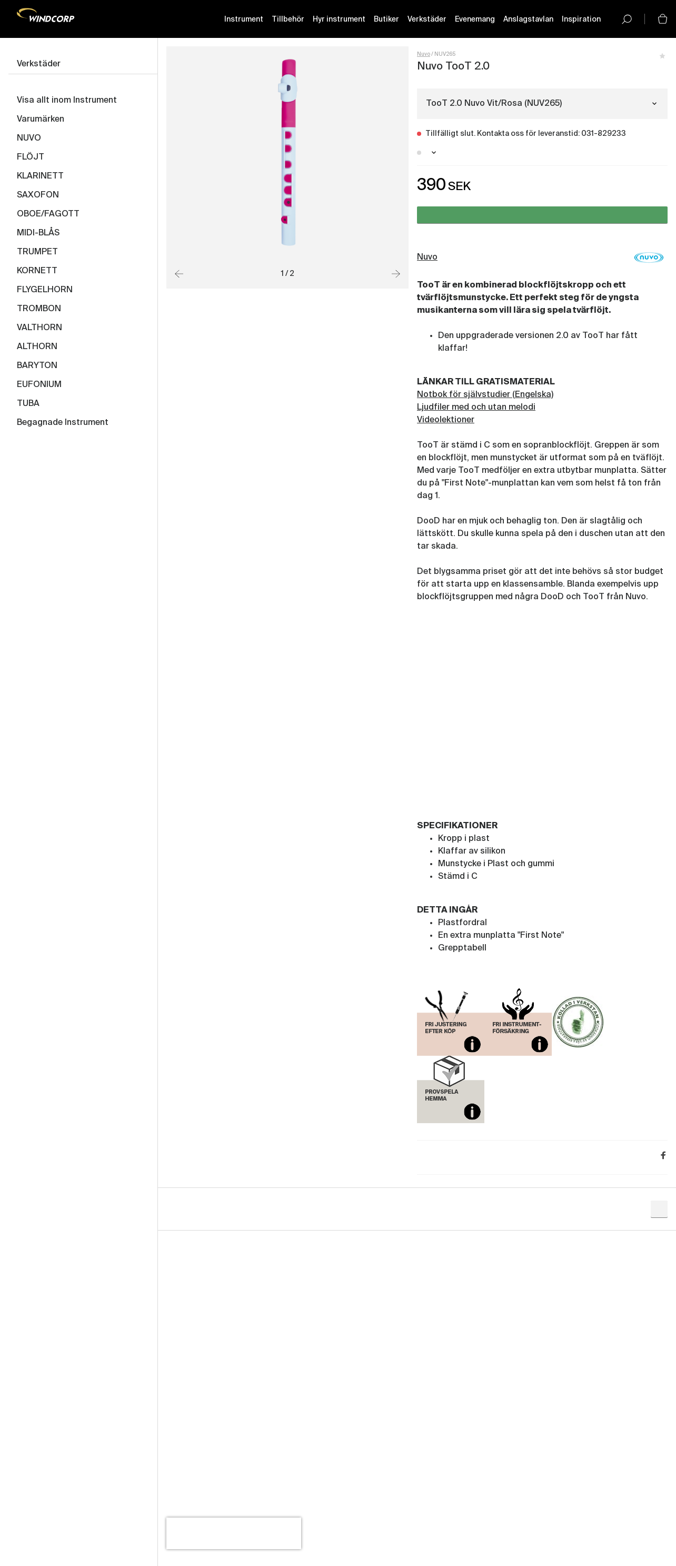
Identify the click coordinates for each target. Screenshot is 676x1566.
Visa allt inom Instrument (67, 100)
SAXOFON (38, 195)
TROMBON (39, 309)
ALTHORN (37, 347)
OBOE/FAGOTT (48, 214)
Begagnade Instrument (62, 423)
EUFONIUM (39, 385)
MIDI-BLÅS (38, 233)
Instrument (243, 19)
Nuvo (423, 54)
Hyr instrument (339, 19)
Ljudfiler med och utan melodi (476, 407)
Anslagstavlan (528, 19)
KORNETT (37, 271)
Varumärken (40, 119)
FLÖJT (30, 157)
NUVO (29, 138)
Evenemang (475, 19)
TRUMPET (37, 252)
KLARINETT (40, 176)
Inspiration (581, 19)
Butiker (386, 19)
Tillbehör (288, 19)
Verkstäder (426, 19)
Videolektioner (445, 420)
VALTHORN (39, 328)
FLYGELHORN (45, 290)
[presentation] (233, 1533)
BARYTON (37, 366)
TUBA (28, 404)
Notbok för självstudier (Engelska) (485, 395)
